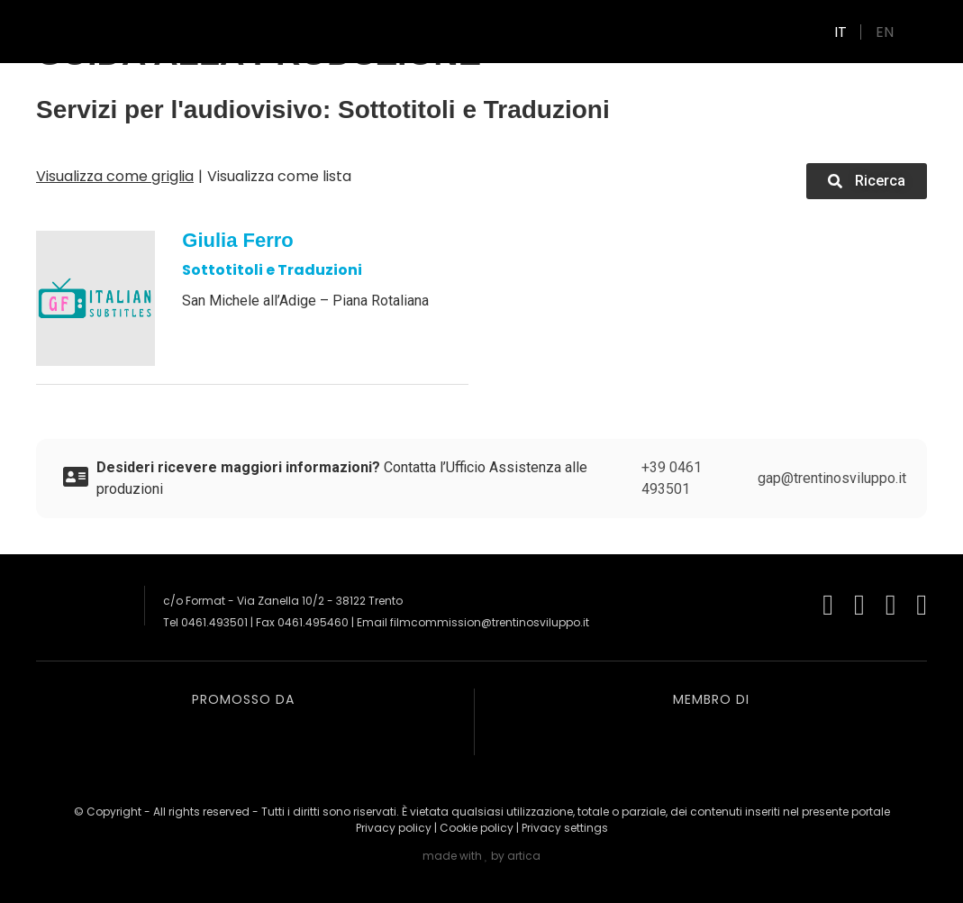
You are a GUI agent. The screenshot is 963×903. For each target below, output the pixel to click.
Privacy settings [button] (565, 827)
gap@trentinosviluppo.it (832, 478)
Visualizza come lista (279, 176)
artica (524, 855)
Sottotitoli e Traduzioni (272, 270)
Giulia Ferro (237, 240)
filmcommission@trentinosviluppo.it (489, 622)
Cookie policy (476, 827)
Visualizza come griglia (115, 176)
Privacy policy (394, 827)
